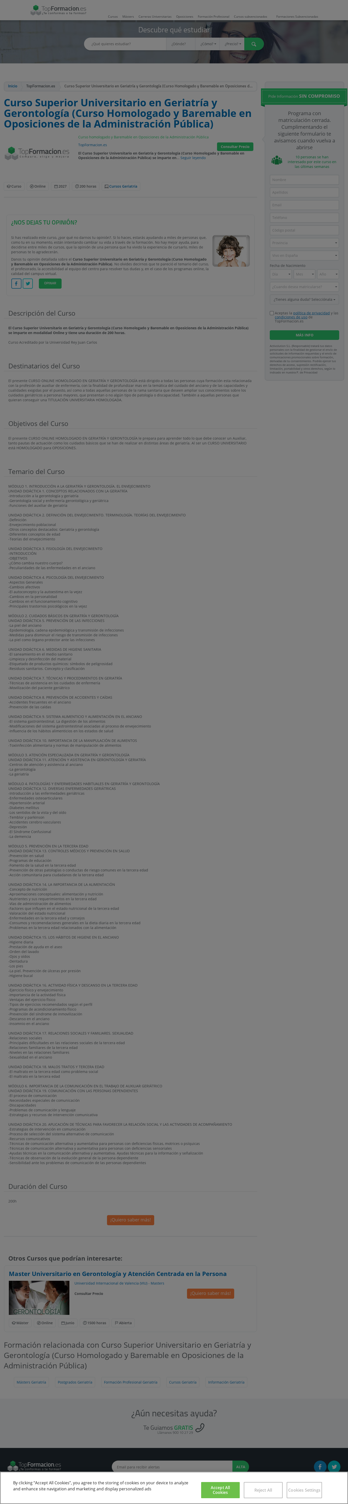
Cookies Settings (304, 1490)
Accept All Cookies (220, 1490)
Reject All (263, 1490)
